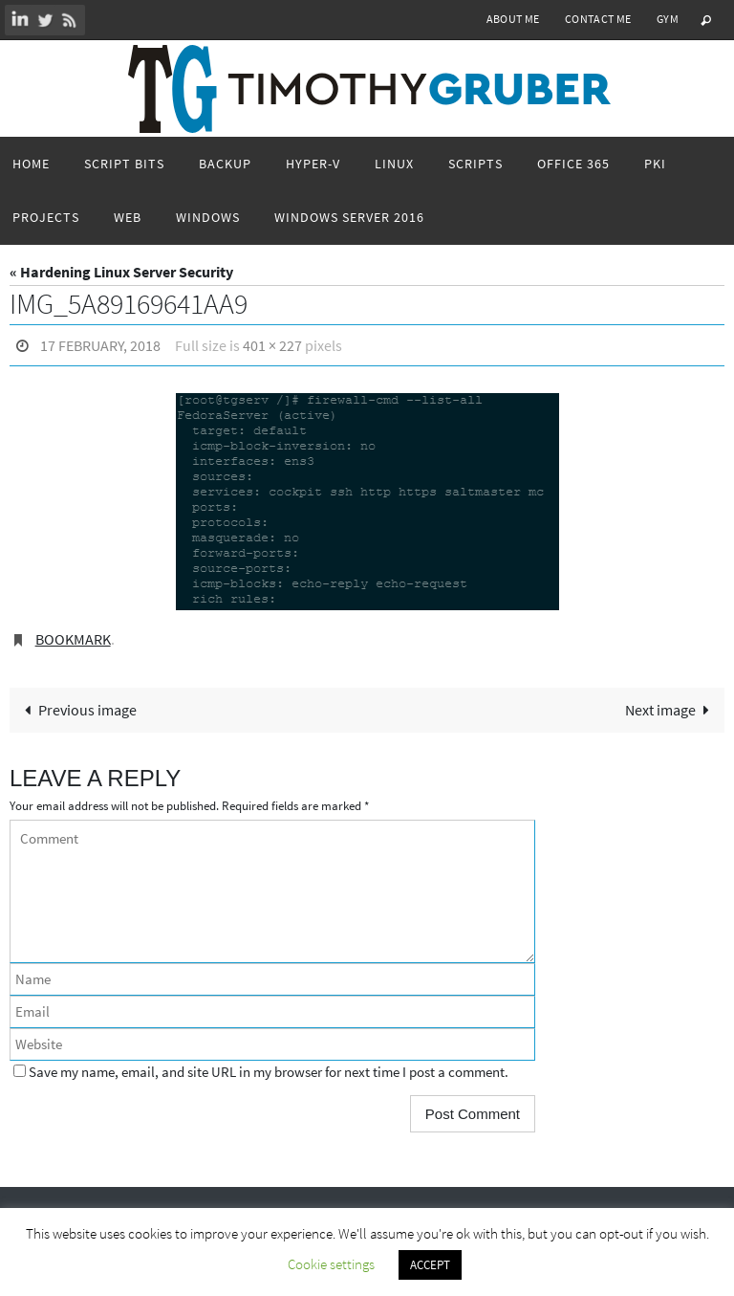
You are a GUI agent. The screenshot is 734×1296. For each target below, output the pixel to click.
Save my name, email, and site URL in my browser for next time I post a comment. (268, 1072)
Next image (671, 709)
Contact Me (598, 18)
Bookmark (73, 638)
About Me (513, 18)
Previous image (76, 709)
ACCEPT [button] (430, 1265)
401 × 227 (272, 345)
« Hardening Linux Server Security (121, 271)
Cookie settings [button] (331, 1264)
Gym (668, 18)
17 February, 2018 (100, 345)
